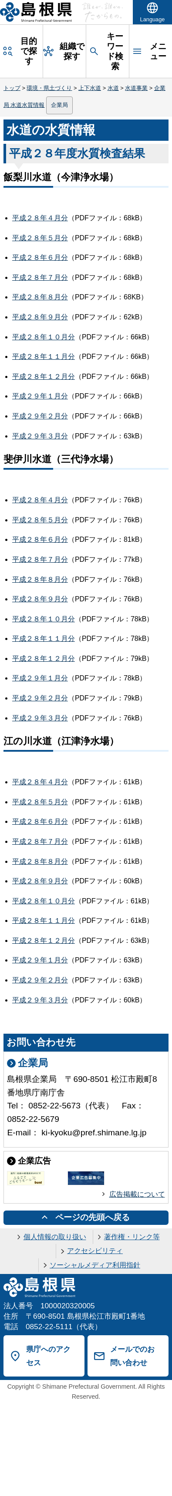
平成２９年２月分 (40, 416)
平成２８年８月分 (40, 297)
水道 (113, 88)
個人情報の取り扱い (55, 1237)
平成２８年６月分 (40, 257)
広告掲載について (137, 1194)
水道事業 (136, 88)
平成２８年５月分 (40, 238)
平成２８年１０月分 (43, 337)
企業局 (59, 105)
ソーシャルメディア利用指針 (95, 1265)
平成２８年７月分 (40, 277)
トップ (11, 88)
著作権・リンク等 (132, 1237)
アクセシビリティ (95, 1250)
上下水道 (89, 88)
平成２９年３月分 (40, 436)
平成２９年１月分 (40, 396)
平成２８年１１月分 (43, 356)
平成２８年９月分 (40, 317)
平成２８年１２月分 (43, 376)
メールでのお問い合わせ (132, 1356)
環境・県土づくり (49, 88)
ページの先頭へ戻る (92, 1217)
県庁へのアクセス (48, 1356)
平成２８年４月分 (40, 218)
